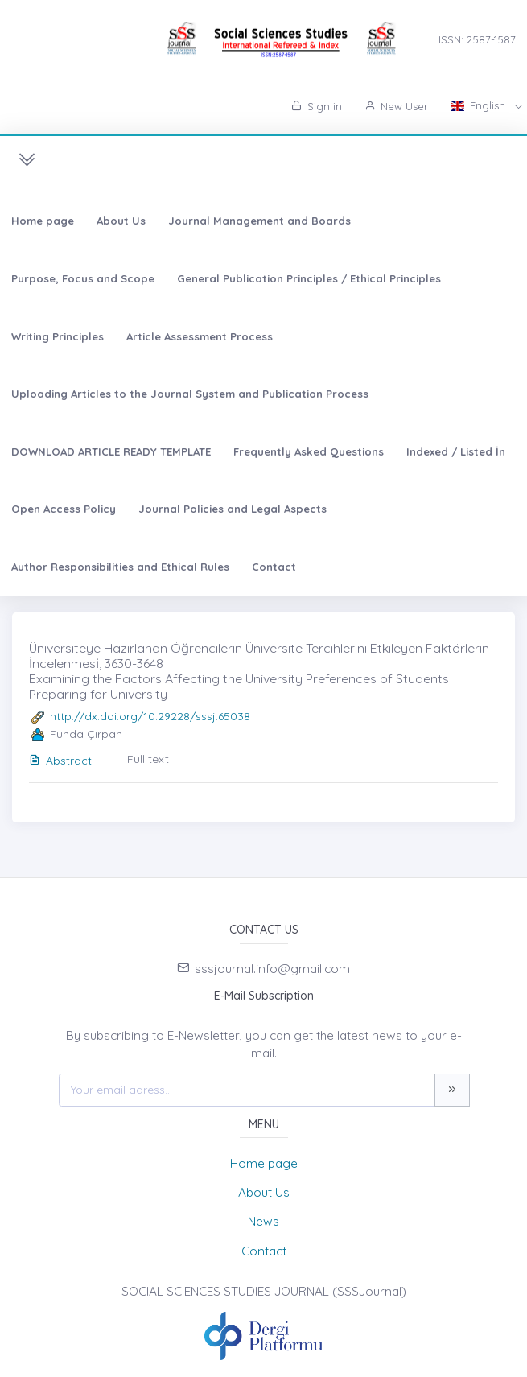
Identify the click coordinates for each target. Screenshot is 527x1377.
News (263, 1221)
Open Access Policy (63, 508)
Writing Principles (57, 336)
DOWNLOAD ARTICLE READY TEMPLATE (111, 451)
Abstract (60, 760)
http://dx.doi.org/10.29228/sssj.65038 (150, 716)
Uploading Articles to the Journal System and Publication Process (189, 393)
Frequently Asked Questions (308, 451)
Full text (148, 759)
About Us (121, 220)
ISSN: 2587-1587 (477, 39)
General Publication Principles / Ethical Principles (309, 278)
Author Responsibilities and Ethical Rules (120, 566)
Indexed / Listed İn (455, 451)
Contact (274, 566)
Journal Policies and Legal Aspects (232, 508)
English (479, 105)
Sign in (316, 106)
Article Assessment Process (199, 336)
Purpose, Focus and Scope (82, 278)
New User (396, 106)
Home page (42, 220)
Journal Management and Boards (259, 220)
